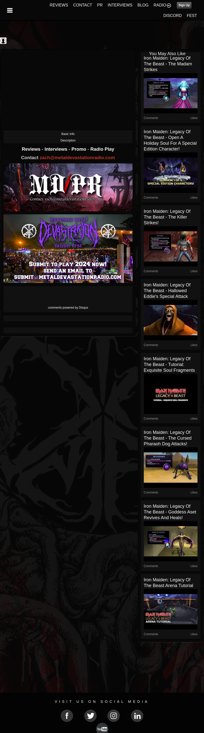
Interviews (56, 149)
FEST (192, 15)
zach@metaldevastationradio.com (77, 157)
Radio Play (102, 149)
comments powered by (68, 307)
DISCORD (172, 15)
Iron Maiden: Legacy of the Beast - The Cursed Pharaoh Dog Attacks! (168, 438)
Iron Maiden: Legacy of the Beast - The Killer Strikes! (167, 217)
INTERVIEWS (120, 5)
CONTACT (82, 5)
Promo (79, 149)
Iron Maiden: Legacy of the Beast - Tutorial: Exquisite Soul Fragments (169, 364)
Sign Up (184, 5)
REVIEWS (59, 5)
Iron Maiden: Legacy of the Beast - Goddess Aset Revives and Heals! (170, 512)
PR (100, 5)
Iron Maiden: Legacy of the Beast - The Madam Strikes (168, 64)
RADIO (160, 5)
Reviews (32, 149)
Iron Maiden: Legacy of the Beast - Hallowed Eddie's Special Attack (167, 290)
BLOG (143, 5)
